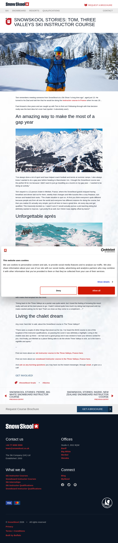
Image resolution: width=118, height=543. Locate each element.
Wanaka (65, 458)
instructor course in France (74, 100)
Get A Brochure (96, 409)
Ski (7, 10)
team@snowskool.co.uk (17, 448)
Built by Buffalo (13, 535)
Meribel (64, 455)
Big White (66, 451)
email (88, 365)
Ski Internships (13, 482)
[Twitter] (68, 484)
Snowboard (19, 10)
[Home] (59, 427)
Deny (58, 290)
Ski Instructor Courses (17, 475)
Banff (63, 448)
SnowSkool (13, 522)
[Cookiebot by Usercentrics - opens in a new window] (103, 250)
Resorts (34, 10)
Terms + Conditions (15, 531)
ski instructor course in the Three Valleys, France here (59, 353)
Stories (47, 383)
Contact (108, 10)
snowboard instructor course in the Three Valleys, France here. (63, 359)
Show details (103, 282)
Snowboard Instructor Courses (21, 479)
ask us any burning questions (32, 365)
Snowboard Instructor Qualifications (23, 488)
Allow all (96, 290)
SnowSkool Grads (28, 383)
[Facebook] (62, 484)
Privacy (9, 526)
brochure (100, 5)
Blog (63, 475)
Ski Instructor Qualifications (19, 485)
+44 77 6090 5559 (14, 445)
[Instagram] (75, 484)
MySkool (65, 479)
